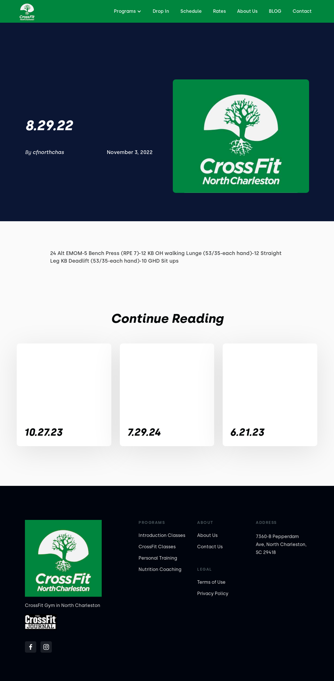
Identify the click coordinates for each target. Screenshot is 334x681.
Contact (302, 11)
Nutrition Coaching (160, 569)
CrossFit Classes (157, 546)
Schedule (191, 11)
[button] (127, 11)
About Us (247, 11)
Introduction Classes (162, 535)
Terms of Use (211, 582)
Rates (219, 11)
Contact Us (210, 546)
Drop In (161, 11)
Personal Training (158, 558)
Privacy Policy (212, 593)
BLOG (275, 11)
